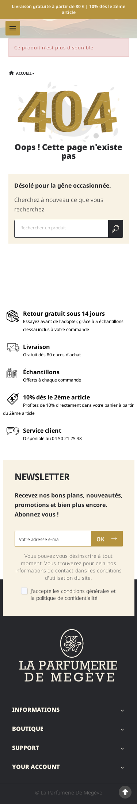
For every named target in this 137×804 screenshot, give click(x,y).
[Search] (115, 229)
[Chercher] (61, 228)
